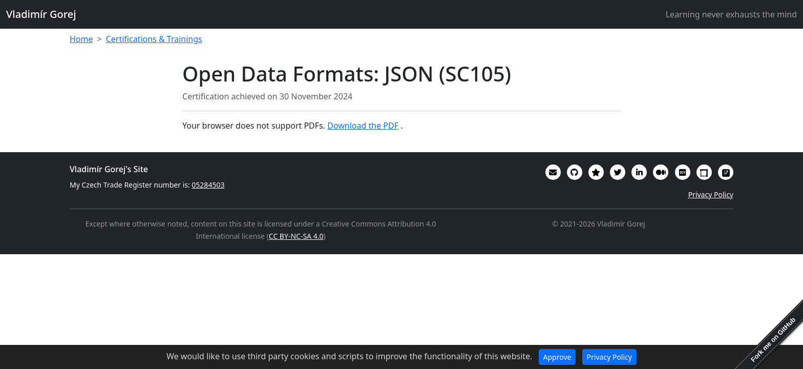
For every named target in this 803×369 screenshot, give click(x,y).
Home (81, 39)
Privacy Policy (710, 194)
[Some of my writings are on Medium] (660, 172)
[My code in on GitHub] (574, 172)
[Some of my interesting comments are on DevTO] (682, 172)
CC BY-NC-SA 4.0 (296, 236)
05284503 (208, 185)
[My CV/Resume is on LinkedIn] (639, 172)
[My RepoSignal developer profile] (725, 172)
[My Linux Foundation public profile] (704, 172)
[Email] (553, 172)
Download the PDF (362, 125)
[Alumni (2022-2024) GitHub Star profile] (596, 172)
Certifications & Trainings (154, 39)
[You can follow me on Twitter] (617, 172)
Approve (557, 357)
